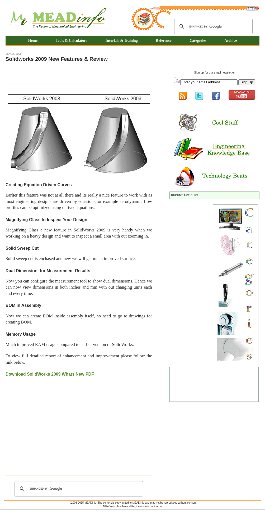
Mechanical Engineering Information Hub (58, 19)
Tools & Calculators (72, 41)
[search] (212, 26)
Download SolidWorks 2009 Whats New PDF (50, 374)
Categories (198, 41)
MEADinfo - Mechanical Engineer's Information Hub (133, 506)
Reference (164, 41)
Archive (230, 41)
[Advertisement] (67, 73)
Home (32, 41)
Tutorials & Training (121, 41)
